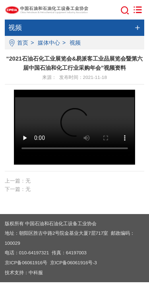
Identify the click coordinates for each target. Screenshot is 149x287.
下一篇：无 (18, 189)
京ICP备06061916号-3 (73, 262)
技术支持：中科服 (24, 272)
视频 (75, 42)
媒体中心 (49, 42)
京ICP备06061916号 (26, 262)
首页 (22, 42)
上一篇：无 (18, 181)
